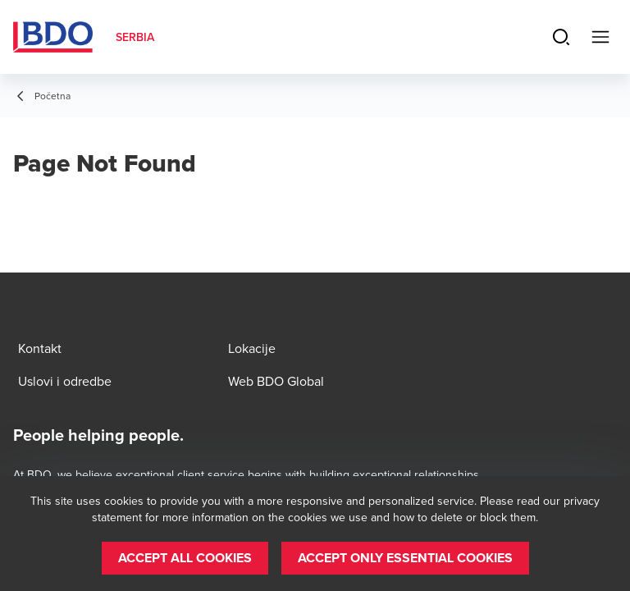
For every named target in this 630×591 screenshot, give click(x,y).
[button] (185, 558)
